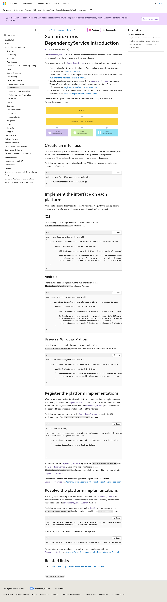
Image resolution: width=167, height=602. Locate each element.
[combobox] (21, 35)
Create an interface (72, 71)
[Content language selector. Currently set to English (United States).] (14, 588)
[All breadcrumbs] (47, 30)
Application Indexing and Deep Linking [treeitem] (21, 65)
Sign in (161, 3)
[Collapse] (36, 30)
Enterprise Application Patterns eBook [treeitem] (19, 179)
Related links (134, 47)
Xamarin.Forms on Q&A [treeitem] (14, 161)
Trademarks (102, 594)
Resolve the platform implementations (80, 93)
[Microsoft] (4, 3)
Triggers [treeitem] (10, 131)
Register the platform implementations (80, 87)
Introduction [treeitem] (14, 87)
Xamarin (70, 30)
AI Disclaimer (8, 594)
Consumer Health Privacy (71, 594)
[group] (83, 253)
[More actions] (120, 30)
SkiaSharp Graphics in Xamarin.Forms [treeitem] (19, 182)
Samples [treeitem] (8, 168)
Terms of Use (90, 594)
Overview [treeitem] (10, 51)
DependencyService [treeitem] (16, 84)
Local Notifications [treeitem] (14, 109)
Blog (33, 594)
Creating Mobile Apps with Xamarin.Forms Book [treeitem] (21, 173)
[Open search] (155, 3)
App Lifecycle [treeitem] (12, 62)
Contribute (44, 594)
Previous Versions (57, 30)
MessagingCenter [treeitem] (13, 117)
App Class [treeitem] (10, 58)
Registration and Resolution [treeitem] (19, 91)
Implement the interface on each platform (67, 77)
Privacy (54, 594)
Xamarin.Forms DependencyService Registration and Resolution (93, 481)
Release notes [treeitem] (10, 164)
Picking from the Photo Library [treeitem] (20, 95)
